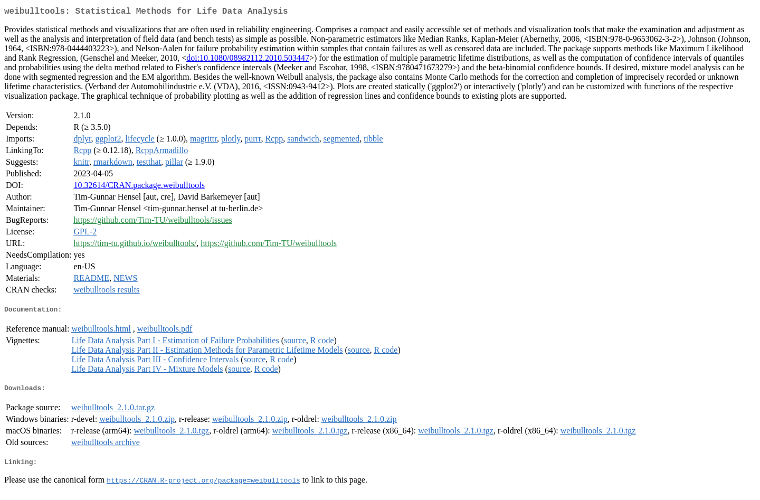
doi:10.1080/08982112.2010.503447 (247, 59)
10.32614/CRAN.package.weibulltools (138, 187)
